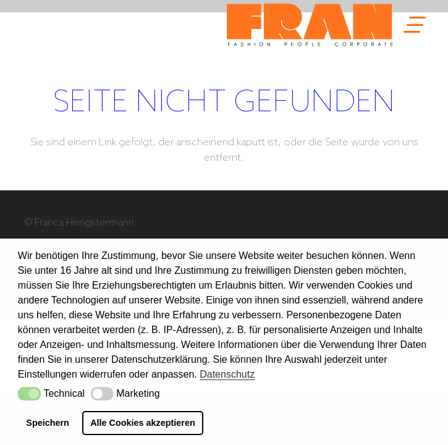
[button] (29, 393)
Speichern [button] (47, 423)
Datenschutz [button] (227, 374)
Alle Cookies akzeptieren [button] (142, 423)
